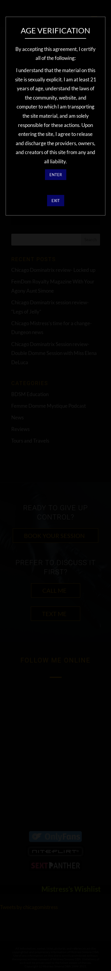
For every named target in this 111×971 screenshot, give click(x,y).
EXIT (56, 200)
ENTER (55, 174)
